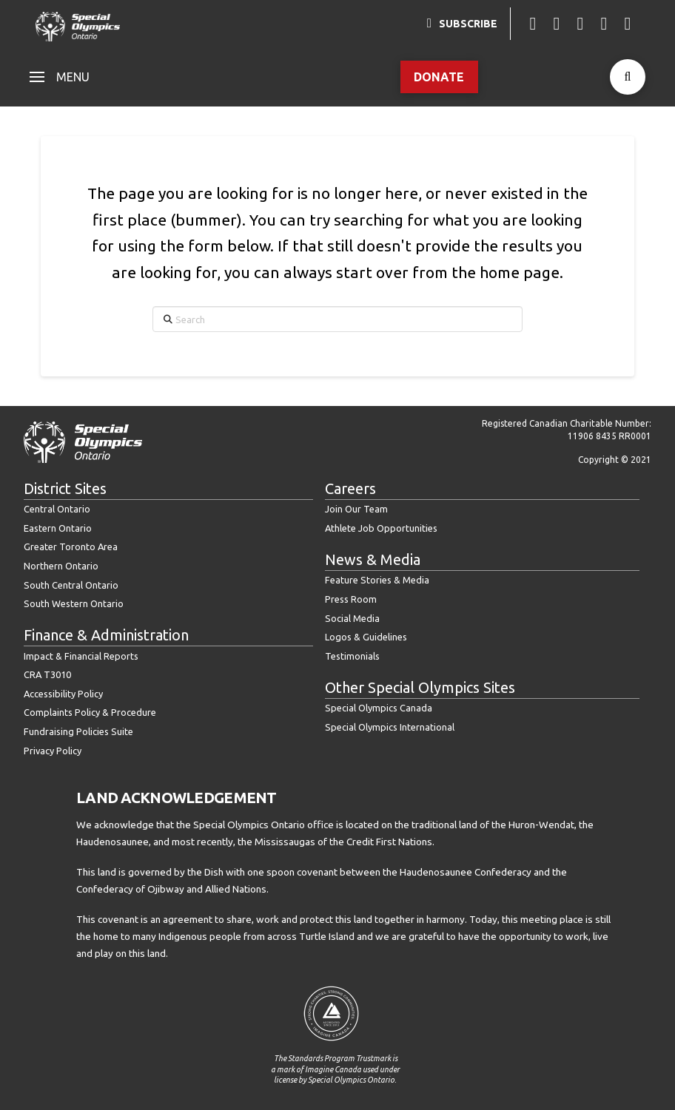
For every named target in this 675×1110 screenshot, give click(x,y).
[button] (60, 77)
